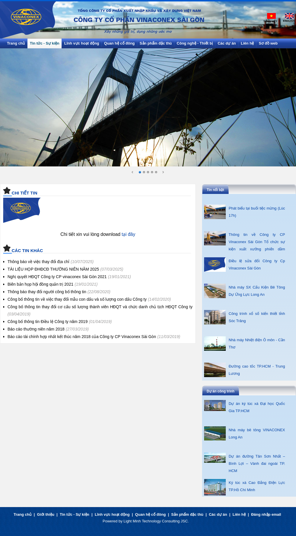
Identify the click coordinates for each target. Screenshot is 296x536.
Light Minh (132, 521)
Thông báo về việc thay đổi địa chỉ (38, 261)
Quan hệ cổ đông (150, 514)
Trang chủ (23, 514)
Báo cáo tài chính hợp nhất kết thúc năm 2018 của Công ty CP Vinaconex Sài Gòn (82, 336)
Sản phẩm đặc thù (187, 514)
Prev (132, 172)
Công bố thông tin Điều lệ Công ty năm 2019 (48, 321)
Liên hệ (239, 514)
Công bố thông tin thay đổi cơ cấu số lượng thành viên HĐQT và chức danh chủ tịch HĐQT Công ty (100, 306)
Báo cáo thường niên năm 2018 (36, 329)
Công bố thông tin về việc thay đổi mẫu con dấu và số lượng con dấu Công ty (77, 299)
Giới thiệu (45, 514)
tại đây (128, 234)
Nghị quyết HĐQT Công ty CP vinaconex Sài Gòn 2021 (57, 276)
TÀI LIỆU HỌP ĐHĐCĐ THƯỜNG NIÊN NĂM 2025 (53, 269)
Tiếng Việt (270, 21)
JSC (184, 521)
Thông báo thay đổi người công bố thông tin (47, 291)
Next (163, 172)
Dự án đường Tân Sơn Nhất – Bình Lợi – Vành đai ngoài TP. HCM (257, 463)
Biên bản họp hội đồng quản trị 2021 (40, 284)
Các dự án (218, 514)
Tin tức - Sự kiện (74, 514)
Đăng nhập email (266, 514)
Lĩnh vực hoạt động (112, 514)
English (289, 20)
